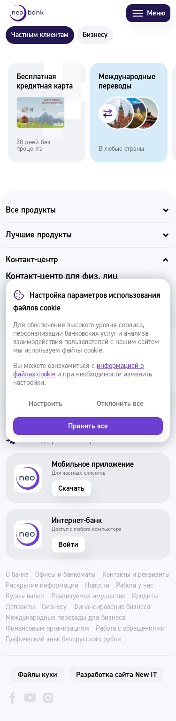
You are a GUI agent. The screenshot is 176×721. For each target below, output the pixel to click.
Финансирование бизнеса (111, 607)
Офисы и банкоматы (65, 575)
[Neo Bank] (27, 13)
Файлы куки (37, 674)
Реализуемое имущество (88, 596)
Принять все (88, 426)
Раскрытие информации (42, 585)
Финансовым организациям (47, 629)
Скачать (71, 488)
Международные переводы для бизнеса (65, 618)
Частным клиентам (40, 34)
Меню (148, 13)
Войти (68, 544)
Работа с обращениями (130, 629)
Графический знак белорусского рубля (63, 639)
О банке (17, 575)
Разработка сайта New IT (116, 674)
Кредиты (145, 596)
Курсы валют (25, 596)
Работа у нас (134, 585)
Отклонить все (120, 403)
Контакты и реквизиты (136, 575)
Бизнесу (95, 34)
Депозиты (20, 607)
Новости (97, 585)
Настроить (45, 403)
